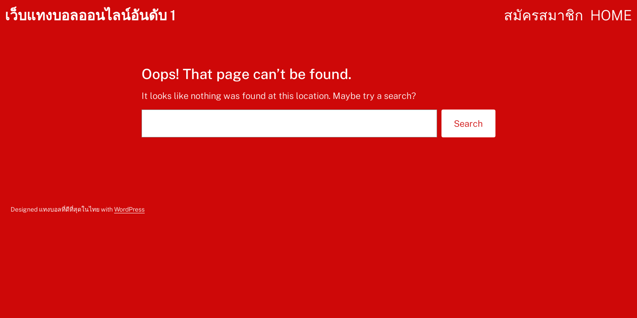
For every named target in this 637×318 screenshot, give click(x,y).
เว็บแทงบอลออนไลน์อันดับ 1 (90, 15)
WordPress (129, 209)
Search (468, 123)
